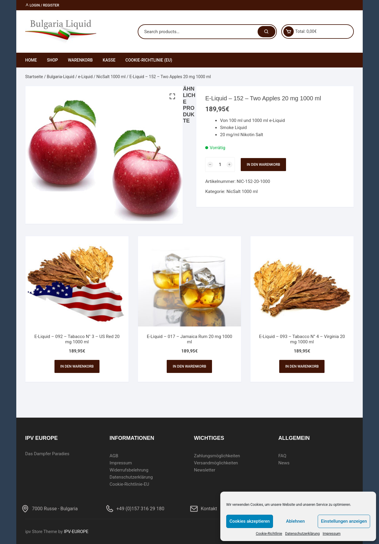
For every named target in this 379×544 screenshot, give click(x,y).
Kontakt (209, 508)
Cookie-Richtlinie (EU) (149, 60)
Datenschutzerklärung (302, 534)
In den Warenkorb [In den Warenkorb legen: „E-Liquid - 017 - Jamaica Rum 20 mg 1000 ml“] (189, 366)
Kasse (109, 60)
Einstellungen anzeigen (344, 521)
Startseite (34, 76)
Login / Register (42, 5)
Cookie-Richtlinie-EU (129, 484)
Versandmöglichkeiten (216, 463)
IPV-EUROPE (76, 531)
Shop (52, 60)
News (284, 463)
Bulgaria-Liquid (60, 76)
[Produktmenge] (220, 164)
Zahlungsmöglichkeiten (217, 455)
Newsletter (204, 470)
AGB (114, 455)
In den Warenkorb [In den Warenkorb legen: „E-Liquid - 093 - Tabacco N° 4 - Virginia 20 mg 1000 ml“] (302, 366)
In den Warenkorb (263, 164)
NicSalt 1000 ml (111, 76)
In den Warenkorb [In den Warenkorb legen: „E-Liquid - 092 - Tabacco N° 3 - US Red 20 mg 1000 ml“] (77, 366)
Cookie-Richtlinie (269, 534)
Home (31, 60)
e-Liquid (85, 76)
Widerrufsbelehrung (129, 470)
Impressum (332, 534)
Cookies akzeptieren (249, 521)
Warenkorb (80, 60)
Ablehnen (295, 521)
